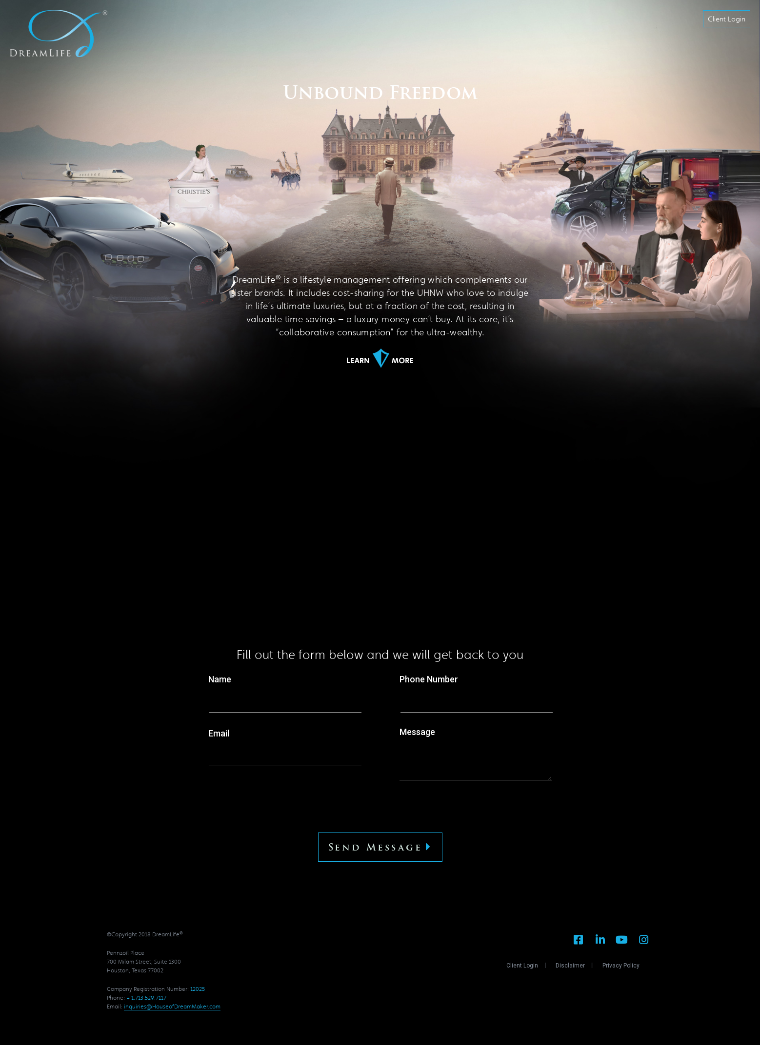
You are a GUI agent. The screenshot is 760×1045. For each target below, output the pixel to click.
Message (476, 754)
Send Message (380, 847)
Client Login (522, 965)
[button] (726, 18)
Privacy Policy (621, 965)
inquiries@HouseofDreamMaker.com (172, 1006)
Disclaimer (570, 965)
